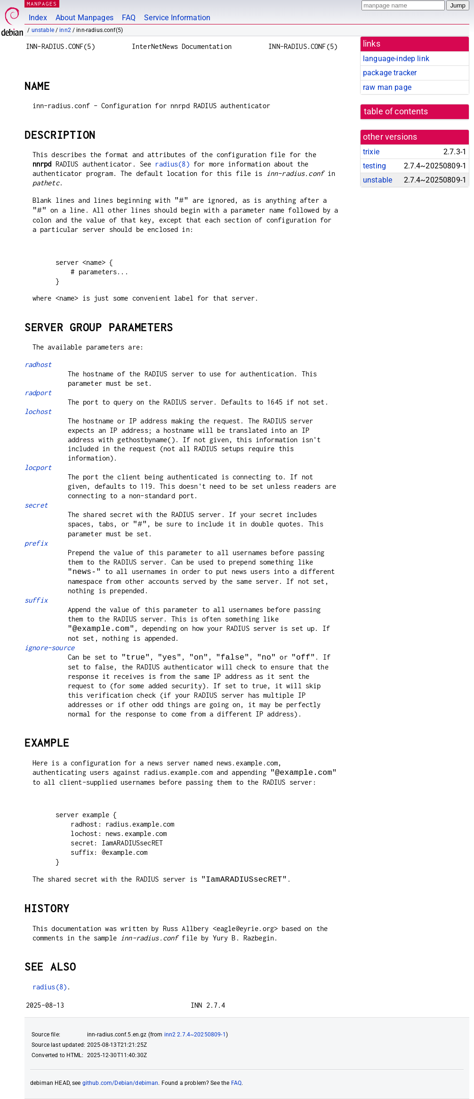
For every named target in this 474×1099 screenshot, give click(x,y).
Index (38, 17)
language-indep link (396, 58)
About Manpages (84, 17)
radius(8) (172, 164)
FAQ (129, 17)
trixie (371, 151)
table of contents (396, 111)
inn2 (65, 30)
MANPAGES (42, 3)
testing (374, 165)
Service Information (177, 17)
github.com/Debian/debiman (120, 1083)
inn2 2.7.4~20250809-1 (195, 1034)
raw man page (387, 87)
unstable (43, 30)
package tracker (390, 72)
